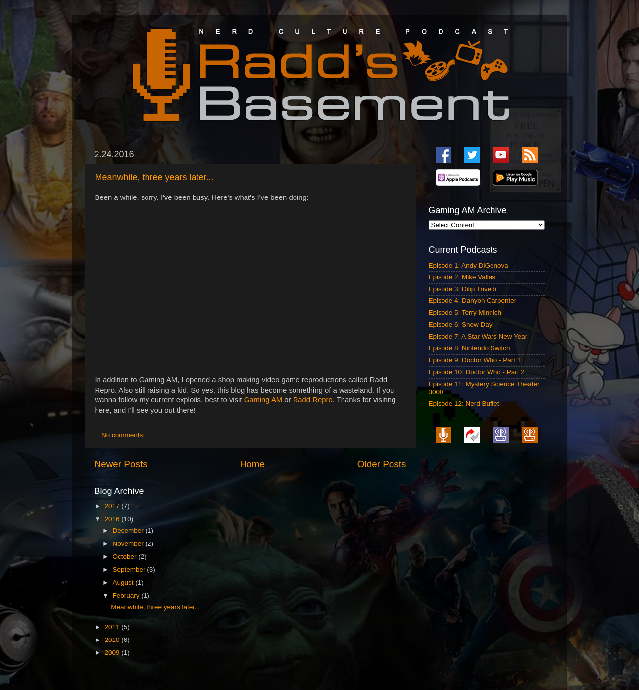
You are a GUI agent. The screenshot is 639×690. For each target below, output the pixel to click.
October (126, 556)
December (129, 530)
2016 (112, 519)
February (127, 595)
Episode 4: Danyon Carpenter (473, 300)
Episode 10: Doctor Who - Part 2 (477, 372)
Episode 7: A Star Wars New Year (478, 336)
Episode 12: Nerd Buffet (464, 403)
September (130, 569)
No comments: (124, 435)
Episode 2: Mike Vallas (462, 277)
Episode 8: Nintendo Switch (469, 348)
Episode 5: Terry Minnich (465, 312)
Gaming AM (263, 400)
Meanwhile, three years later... (154, 177)
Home (252, 464)
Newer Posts (121, 464)
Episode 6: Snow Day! (461, 324)
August (124, 582)
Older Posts (381, 464)
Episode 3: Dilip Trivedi (462, 289)
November (129, 543)
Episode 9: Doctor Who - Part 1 (475, 360)
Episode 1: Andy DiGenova (468, 265)
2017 (112, 506)
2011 (112, 627)
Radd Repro (313, 400)
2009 (112, 652)
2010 (112, 639)
